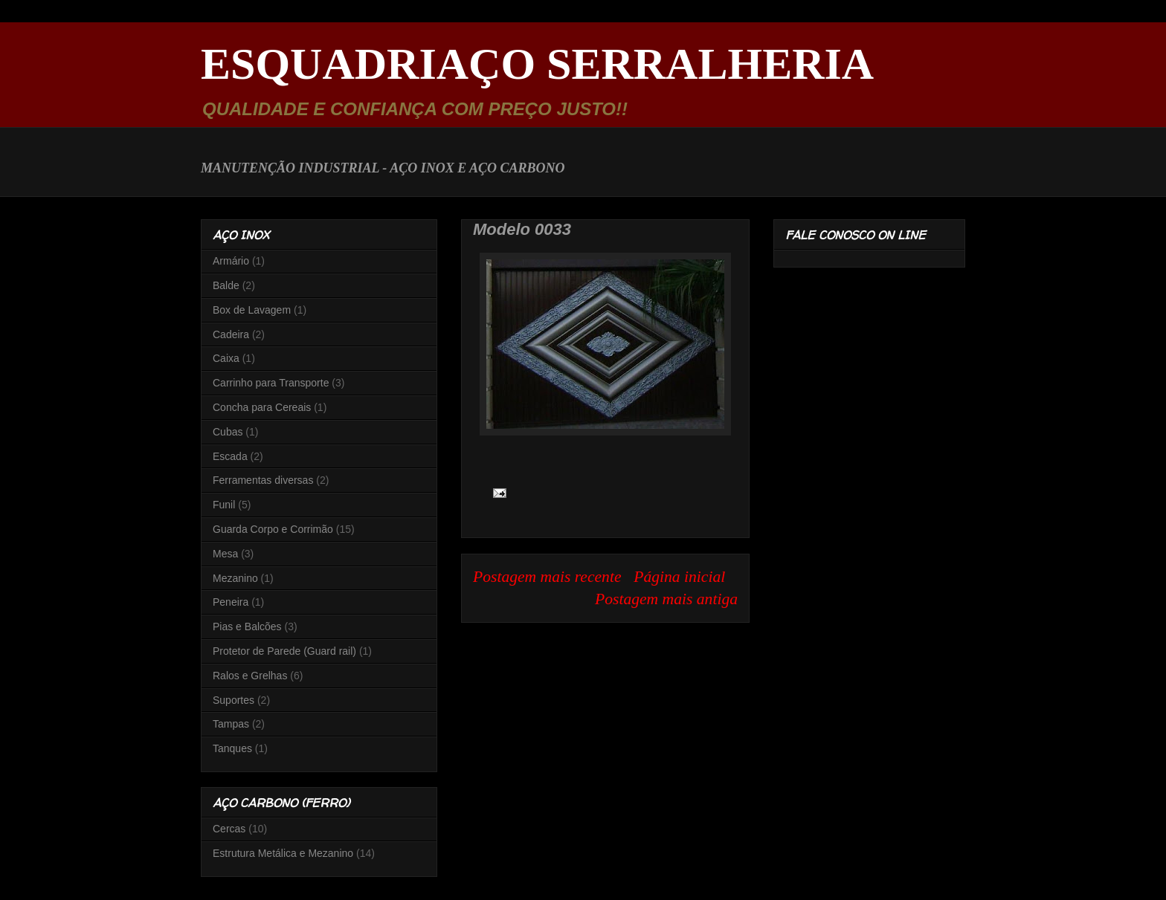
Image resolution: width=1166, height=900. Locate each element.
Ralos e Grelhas (250, 676)
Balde (226, 285)
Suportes (233, 700)
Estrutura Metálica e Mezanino (283, 853)
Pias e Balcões (247, 626)
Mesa (225, 554)
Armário (231, 261)
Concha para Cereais (262, 407)
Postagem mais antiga (666, 599)
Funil (224, 505)
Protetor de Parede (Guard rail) (284, 651)
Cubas (227, 432)
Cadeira (231, 334)
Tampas (231, 724)
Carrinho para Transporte (271, 383)
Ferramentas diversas (263, 480)
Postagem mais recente (547, 577)
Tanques (232, 748)
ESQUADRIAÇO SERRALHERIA (537, 63)
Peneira (230, 602)
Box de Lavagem (252, 310)
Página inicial (679, 577)
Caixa (226, 358)
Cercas (229, 829)
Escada (230, 456)
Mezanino (235, 578)
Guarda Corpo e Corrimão (273, 529)
